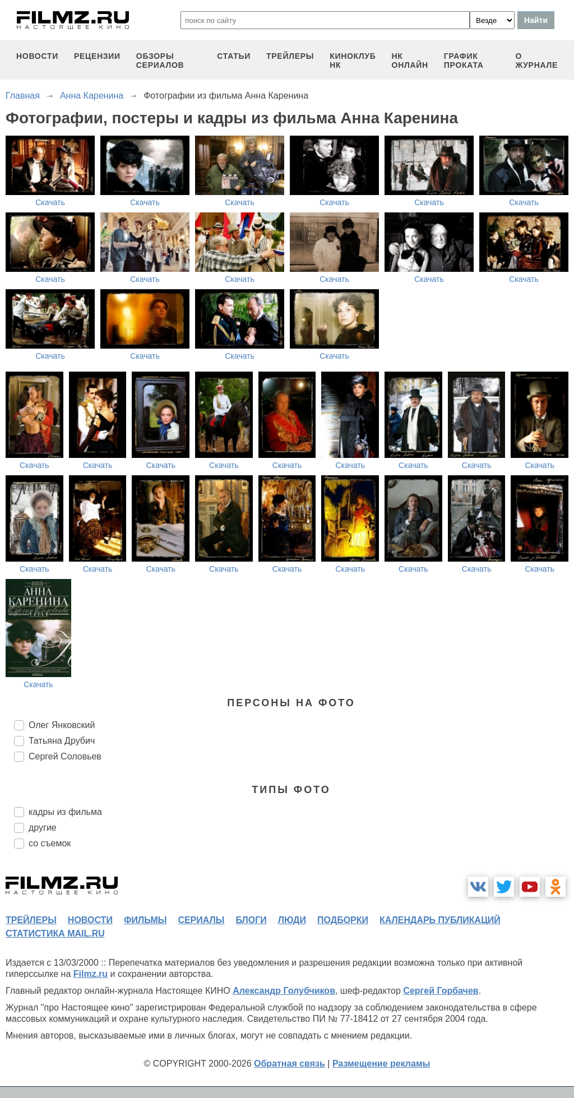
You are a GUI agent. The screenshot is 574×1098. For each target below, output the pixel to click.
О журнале (536, 61)
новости (37, 56)
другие (43, 827)
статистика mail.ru (55, 933)
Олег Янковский (62, 725)
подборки (342, 920)
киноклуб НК (353, 61)
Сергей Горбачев (440, 990)
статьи (234, 56)
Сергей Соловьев (65, 756)
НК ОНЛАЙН (410, 61)
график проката (464, 61)
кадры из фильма (65, 812)
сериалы (201, 920)
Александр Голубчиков (284, 990)
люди (292, 920)
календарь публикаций (440, 920)
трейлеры (290, 56)
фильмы (145, 920)
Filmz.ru (90, 974)
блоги (250, 920)
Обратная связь (289, 1063)
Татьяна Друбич (62, 740)
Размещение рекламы (381, 1063)
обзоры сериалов (160, 61)
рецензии (97, 56)
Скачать (50, 202)
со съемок (50, 843)
